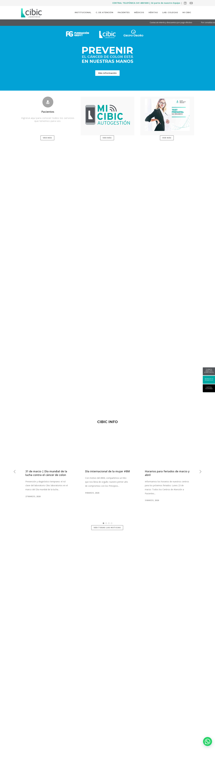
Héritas (153, 12)
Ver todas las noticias (107, 506)
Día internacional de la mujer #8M (107, 450)
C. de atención (104, 12)
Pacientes (124, 12)
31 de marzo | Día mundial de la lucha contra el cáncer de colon (46, 451)
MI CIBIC (186, 12)
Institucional (83, 12)
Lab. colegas (170, 12)
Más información (107, 73)
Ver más (47, 138)
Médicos (139, 12)
